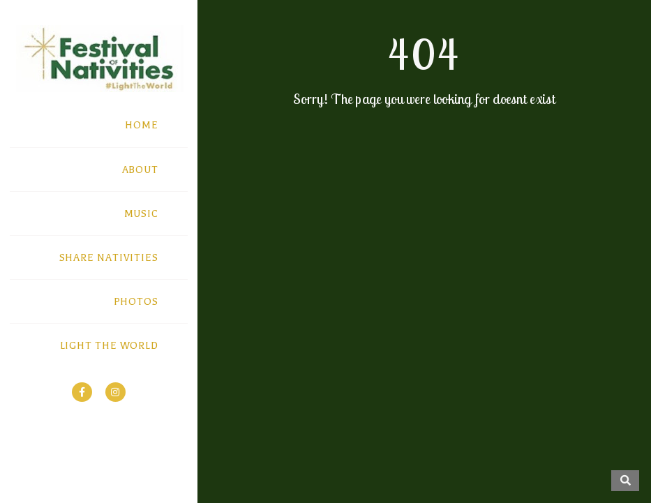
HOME (141, 125)
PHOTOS (136, 302)
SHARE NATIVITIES (108, 258)
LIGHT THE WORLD (109, 346)
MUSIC (141, 214)
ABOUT (140, 170)
